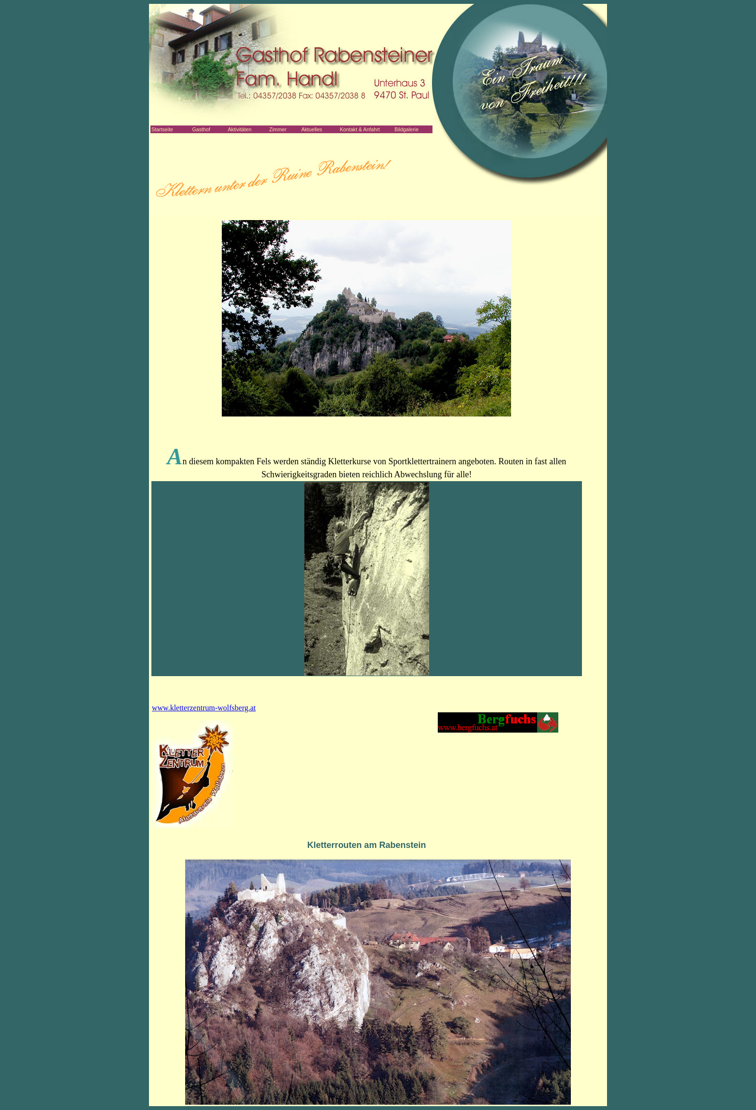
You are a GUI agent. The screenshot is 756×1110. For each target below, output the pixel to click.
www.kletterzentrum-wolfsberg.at (204, 708)
